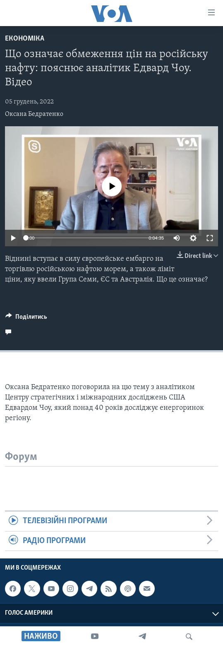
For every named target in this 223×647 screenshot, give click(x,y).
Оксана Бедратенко (34, 114)
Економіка (24, 39)
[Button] (26, 319)
